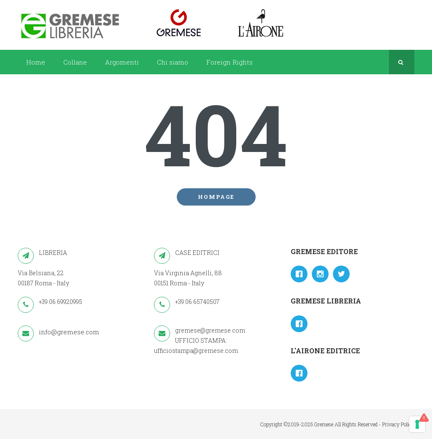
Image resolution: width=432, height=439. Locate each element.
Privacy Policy (398, 424)
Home (35, 62)
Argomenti (122, 62)
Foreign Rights (229, 62)
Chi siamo (172, 62)
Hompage (216, 197)
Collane (75, 62)
